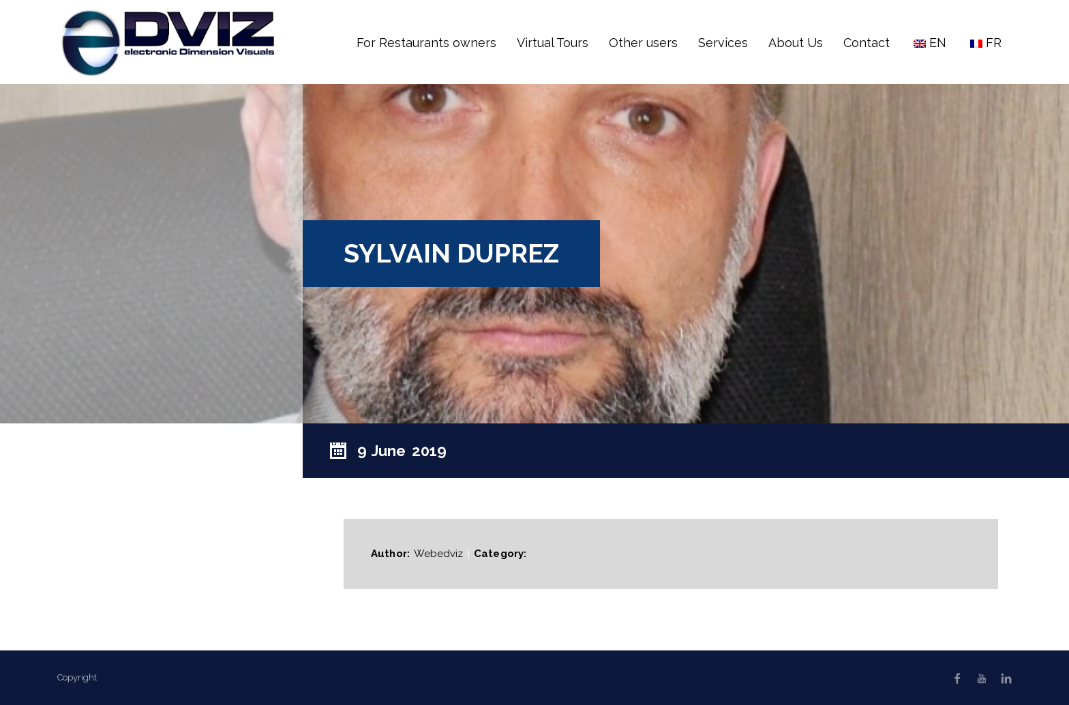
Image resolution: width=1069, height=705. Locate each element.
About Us (795, 42)
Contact (866, 42)
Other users (643, 42)
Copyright (77, 677)
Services (723, 42)
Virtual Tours (552, 42)
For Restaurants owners (426, 42)
